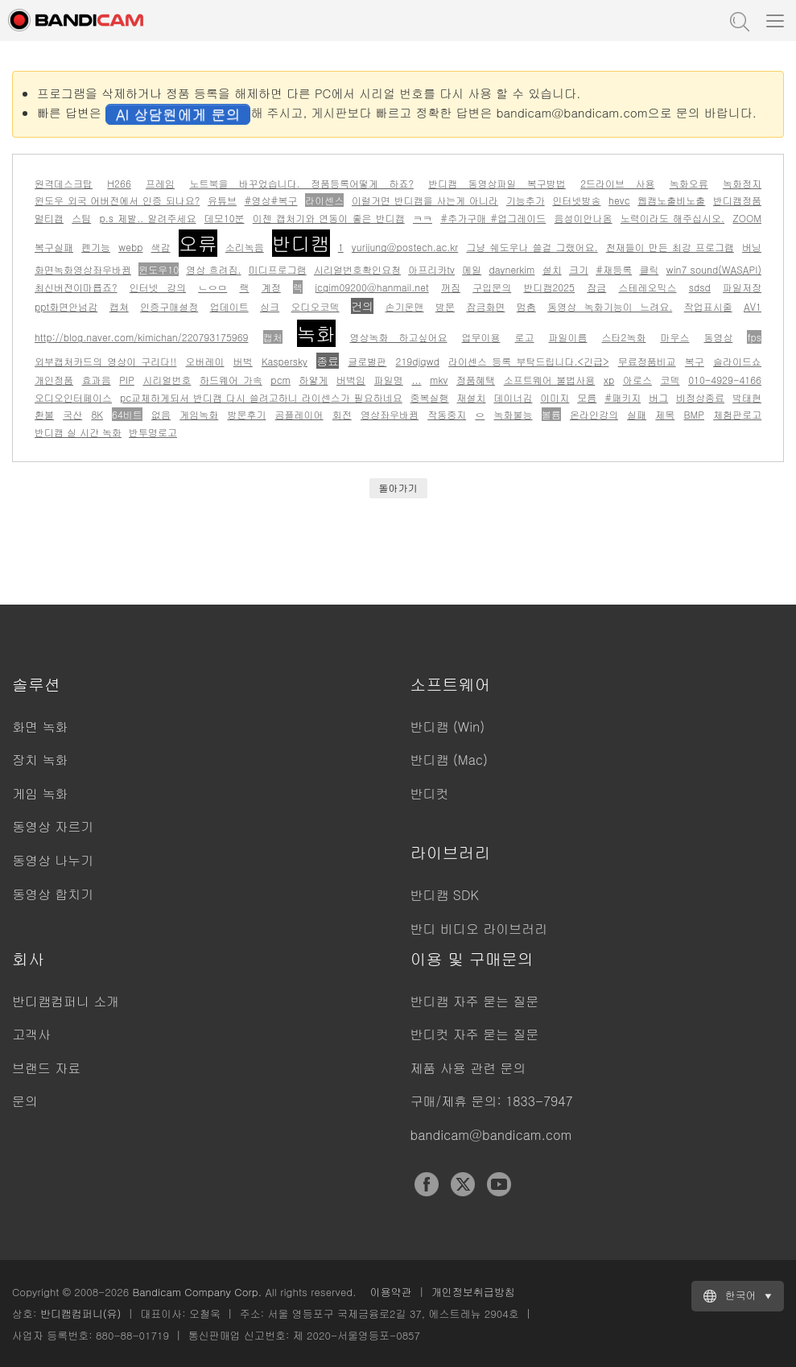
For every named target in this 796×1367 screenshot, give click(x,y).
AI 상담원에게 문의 (178, 114)
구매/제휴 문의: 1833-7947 (491, 1101)
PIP (126, 379)
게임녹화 (198, 414)
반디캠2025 (549, 287)
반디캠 (301, 243)
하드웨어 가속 (231, 379)
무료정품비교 (647, 361)
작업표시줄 (708, 306)
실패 (636, 414)
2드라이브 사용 (617, 183)
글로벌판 (367, 361)
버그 (658, 397)
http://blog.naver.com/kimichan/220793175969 (142, 337)
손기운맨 (404, 306)
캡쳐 (119, 306)
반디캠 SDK (444, 895)
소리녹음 (244, 247)
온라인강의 (594, 414)
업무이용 (481, 337)
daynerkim (511, 269)
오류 (198, 243)
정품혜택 (475, 379)
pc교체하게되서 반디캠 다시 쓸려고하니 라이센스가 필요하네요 (261, 397)
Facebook (426, 1184)
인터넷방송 (576, 200)
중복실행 (429, 397)
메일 (471, 269)
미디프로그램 (278, 269)
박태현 (746, 397)
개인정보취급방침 (473, 1291)
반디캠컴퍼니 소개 (65, 1001)
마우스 (674, 337)
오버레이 (205, 361)
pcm (280, 379)
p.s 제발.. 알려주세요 (147, 218)
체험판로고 (737, 414)
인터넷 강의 (158, 287)
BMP (693, 414)
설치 (552, 269)
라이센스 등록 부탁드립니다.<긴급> (528, 361)
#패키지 (622, 397)
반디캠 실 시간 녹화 (78, 432)
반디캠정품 (737, 200)
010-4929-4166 (724, 379)
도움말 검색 (738, 20)
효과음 (96, 379)
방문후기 (246, 414)
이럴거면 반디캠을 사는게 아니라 (425, 200)
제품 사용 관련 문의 (468, 1068)
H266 (118, 183)
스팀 (81, 218)
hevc (619, 200)
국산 (72, 414)
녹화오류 (689, 183)
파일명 (388, 379)
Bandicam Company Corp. (197, 1291)
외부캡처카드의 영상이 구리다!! (105, 361)
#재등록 (614, 269)
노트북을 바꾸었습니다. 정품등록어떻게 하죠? (301, 183)
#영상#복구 (271, 200)
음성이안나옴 (583, 218)
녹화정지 (742, 183)
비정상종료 (700, 397)
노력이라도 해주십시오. (672, 218)
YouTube (499, 1184)
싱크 (269, 306)
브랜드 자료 (46, 1068)
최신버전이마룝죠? (76, 287)
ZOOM (746, 218)
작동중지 (446, 414)
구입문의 (491, 287)
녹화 (316, 333)
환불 (44, 414)
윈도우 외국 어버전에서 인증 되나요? (117, 200)
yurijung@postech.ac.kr (405, 247)
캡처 (273, 337)
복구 (694, 361)
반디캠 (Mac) (449, 759)
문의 (25, 1101)
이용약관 (391, 1291)
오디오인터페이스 (73, 397)
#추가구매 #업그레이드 (493, 218)
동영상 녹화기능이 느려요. (609, 306)
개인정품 (54, 379)
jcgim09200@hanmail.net (372, 287)
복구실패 (54, 247)
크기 (578, 269)
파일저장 (742, 287)
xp (609, 379)
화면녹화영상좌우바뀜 (83, 269)
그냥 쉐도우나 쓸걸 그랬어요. (531, 247)
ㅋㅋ (422, 218)
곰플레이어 (299, 414)
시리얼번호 (166, 379)
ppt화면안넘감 (66, 306)
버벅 (243, 361)
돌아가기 (398, 487)
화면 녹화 (40, 726)
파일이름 (568, 337)
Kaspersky (284, 361)
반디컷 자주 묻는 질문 (474, 1034)
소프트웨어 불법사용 (550, 379)
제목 (664, 414)
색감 (161, 247)
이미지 (554, 397)
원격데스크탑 (64, 183)
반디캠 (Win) (447, 726)
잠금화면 (485, 306)
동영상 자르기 (52, 826)
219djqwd (417, 361)
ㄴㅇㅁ (212, 287)
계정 (271, 287)
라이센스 (324, 200)
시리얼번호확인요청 (357, 269)
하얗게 (313, 379)
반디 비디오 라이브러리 (479, 928)
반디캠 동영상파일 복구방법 (497, 183)
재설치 (471, 397)
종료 (327, 361)
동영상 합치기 (52, 894)
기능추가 (525, 200)
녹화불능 (513, 414)
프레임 (160, 183)
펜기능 (95, 247)
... (416, 379)
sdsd (700, 287)
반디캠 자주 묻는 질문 (474, 1001)
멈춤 (526, 306)
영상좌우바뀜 (390, 414)
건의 (362, 306)
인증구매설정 (169, 306)
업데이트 (229, 306)
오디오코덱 (315, 306)
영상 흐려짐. (213, 269)
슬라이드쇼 (737, 361)
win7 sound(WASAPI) (713, 269)
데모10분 (224, 218)
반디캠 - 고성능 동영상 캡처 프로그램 (92, 20)
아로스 (637, 379)
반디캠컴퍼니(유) (81, 1313)
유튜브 (222, 200)
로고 (524, 337)
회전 (342, 414)
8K (97, 414)
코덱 (670, 379)
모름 (586, 397)
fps (754, 337)
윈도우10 (158, 269)
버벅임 (350, 379)
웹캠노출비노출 (671, 200)
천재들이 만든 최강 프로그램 (670, 247)
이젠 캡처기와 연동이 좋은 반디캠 (329, 218)
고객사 (31, 1034)
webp (130, 247)
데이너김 (512, 397)
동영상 (717, 337)
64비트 (127, 414)
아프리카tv (431, 269)
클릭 (648, 269)
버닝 (751, 247)
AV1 (752, 306)
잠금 (596, 287)
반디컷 (429, 793)
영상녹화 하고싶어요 (398, 337)
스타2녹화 (624, 337)
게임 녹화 (40, 793)
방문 (445, 306)
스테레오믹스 (647, 287)
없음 (161, 414)
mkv (438, 379)
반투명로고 (153, 432)
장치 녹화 (40, 759)
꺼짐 (450, 287)
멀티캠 (49, 218)
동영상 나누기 (52, 860)
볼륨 (551, 414)
